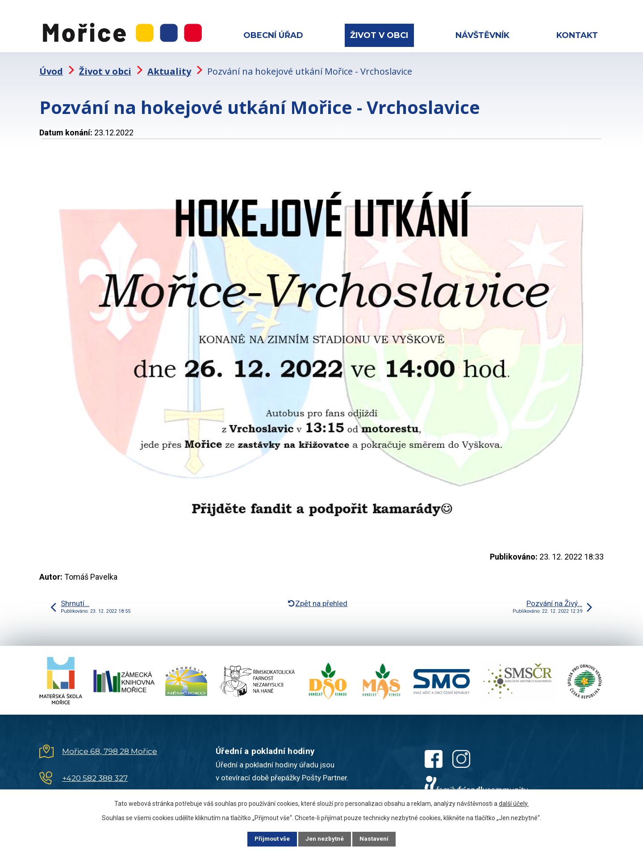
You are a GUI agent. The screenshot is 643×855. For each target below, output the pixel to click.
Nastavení (379, 838)
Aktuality (169, 65)
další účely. (514, 802)
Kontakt (577, 35)
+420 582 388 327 (95, 772)
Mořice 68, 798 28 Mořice (109, 745)
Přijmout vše (267, 838)
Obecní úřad (273, 35)
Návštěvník (482, 35)
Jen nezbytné (325, 838)
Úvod (51, 65)
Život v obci (379, 35)
